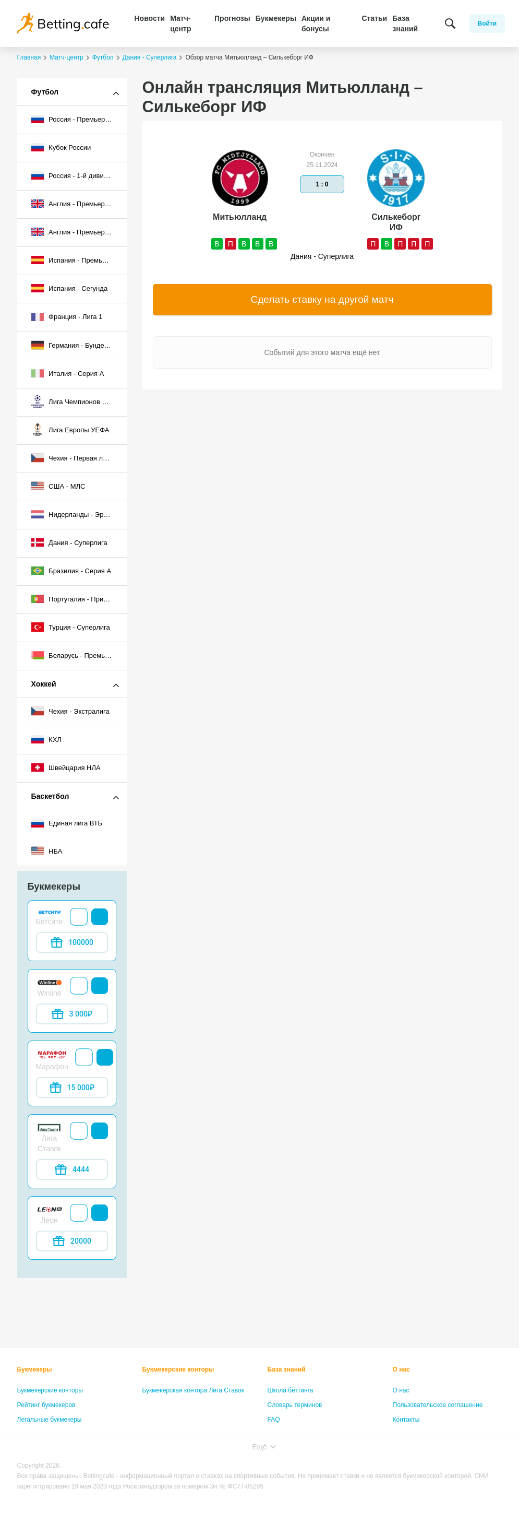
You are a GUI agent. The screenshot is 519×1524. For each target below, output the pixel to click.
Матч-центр (180, 23)
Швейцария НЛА (66, 767)
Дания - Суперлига (69, 542)
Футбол (45, 92)
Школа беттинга (290, 1390)
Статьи (374, 18)
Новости (150, 18)
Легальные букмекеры (49, 1419)
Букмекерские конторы (50, 1390)
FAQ (274, 1419)
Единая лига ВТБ (67, 823)
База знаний (405, 23)
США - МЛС (58, 486)
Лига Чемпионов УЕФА (75, 401)
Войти (487, 23)
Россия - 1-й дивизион (74, 175)
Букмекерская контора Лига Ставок (193, 1390)
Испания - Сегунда (69, 288)
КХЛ (46, 739)
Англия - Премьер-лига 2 (79, 232)
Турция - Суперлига (70, 627)
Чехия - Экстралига (70, 711)
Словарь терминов (295, 1405)
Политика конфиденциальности (439, 1434)
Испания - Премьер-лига (78, 260)
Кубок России (61, 147)
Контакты (406, 1419)
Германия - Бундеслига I (78, 345)
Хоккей (43, 684)
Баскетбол (50, 796)
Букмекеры (276, 18)
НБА (47, 851)
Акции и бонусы (315, 23)
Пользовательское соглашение (438, 1405)
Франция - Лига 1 (67, 317)
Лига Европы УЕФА (70, 429)
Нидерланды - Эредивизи (79, 514)
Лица (275, 1434)
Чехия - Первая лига (72, 458)
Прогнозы (232, 18)
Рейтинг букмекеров (46, 1405)
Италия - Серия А (67, 373)
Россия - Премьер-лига (76, 119)
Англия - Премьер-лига (76, 203)
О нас (401, 1369)
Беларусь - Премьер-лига (79, 655)
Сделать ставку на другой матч (322, 299)
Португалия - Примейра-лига (79, 599)
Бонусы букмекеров (46, 1434)
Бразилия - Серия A (71, 570)
